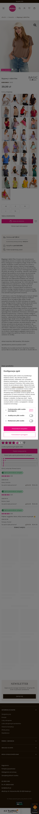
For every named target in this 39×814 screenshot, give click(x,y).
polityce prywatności (18, 387)
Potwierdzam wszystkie (19, 428)
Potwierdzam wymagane (19, 435)
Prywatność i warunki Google (22, 390)
